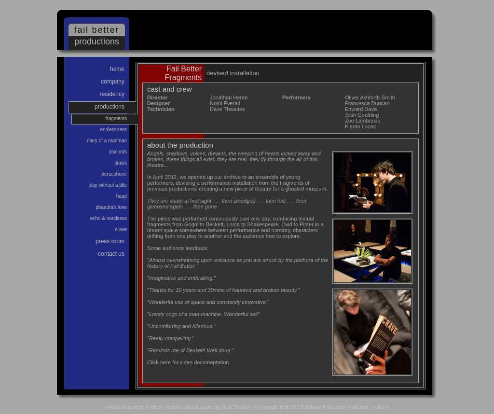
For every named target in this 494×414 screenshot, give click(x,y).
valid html (359, 407)
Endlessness (113, 129)
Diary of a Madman (107, 140)
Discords (118, 151)
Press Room (110, 241)
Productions (109, 106)
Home (117, 69)
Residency (112, 94)
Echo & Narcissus (108, 218)
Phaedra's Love (111, 207)
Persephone (114, 174)
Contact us (111, 253)
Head (121, 196)
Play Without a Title (108, 185)
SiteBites (154, 407)
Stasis (120, 163)
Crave (121, 229)
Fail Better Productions (323, 407)
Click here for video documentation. (188, 362)
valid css (380, 407)
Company (112, 81)
